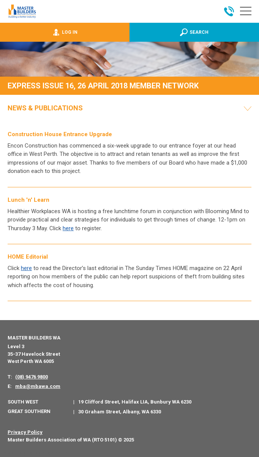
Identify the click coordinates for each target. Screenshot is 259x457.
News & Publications (45, 108)
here (68, 228)
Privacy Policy (25, 432)
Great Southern (29, 411)
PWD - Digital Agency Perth (35, 453)
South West (23, 402)
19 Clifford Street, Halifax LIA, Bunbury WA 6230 (134, 402)
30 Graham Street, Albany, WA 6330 (119, 412)
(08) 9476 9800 (31, 377)
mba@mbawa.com (37, 386)
